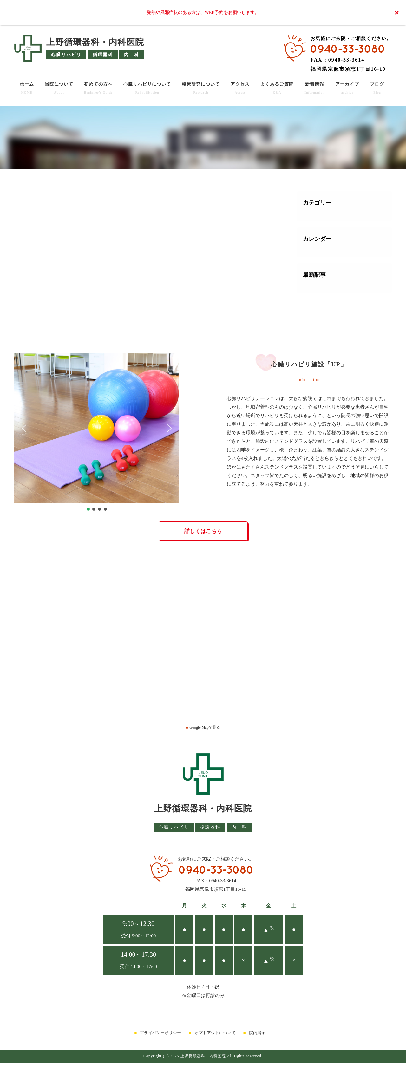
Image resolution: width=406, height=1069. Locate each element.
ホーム (27, 88)
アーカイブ (347, 88)
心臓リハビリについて (147, 88)
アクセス (240, 88)
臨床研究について (201, 88)
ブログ (377, 88)
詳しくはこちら (203, 531)
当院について (59, 88)
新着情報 (314, 88)
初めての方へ (98, 88)
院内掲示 (257, 1032)
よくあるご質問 (277, 88)
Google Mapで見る (203, 727)
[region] (96, 432)
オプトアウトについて (215, 1032)
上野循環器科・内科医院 (95, 42)
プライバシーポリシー (160, 1032)
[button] (24, 428)
